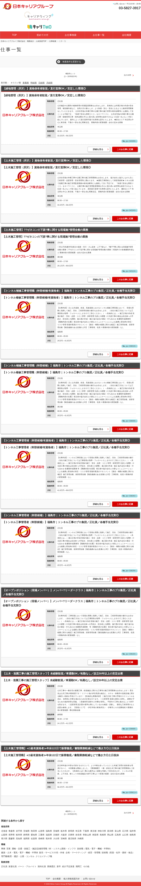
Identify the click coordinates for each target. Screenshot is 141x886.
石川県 (125, 831)
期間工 (79, 866)
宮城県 (26, 831)
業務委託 (51, 866)
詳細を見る (98, 149)
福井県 (133, 831)
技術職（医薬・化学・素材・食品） (118, 852)
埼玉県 (78, 831)
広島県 (118, 835)
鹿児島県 (72, 838)
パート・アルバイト (27, 866)
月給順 (49, 83)
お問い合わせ (89, 879)
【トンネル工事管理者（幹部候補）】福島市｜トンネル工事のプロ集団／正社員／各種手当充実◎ (61, 515)
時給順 (34, 83)
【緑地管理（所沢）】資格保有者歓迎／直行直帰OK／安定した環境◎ (44, 88)
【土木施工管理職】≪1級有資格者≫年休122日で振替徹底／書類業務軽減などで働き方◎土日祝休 (61, 748)
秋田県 (34, 831)
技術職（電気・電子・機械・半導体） (94, 848)
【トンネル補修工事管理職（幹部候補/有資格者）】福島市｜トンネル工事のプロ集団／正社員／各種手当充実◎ (69, 290)
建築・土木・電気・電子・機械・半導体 (19, 852)
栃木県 (64, 831)
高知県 (19, 838)
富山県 (118, 831)
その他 (86, 866)
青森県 (11, 831)
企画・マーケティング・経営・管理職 (83, 852)
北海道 (4, 831)
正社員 (4, 866)
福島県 (49, 831)
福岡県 (26, 838)
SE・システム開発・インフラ (62, 848)
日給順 (41, 83)
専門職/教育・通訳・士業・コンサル (17, 856)
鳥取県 (95, 835)
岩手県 (19, 831)
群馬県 (71, 831)
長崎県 (41, 838)
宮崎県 (64, 838)
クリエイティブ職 (44, 856)
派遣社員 (12, 866)
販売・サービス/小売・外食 (51, 852)
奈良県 (78, 835)
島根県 (103, 835)
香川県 (4, 838)
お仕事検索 (70, 35)
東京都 (93, 831)
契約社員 (42, 866)
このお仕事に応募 (125, 149)
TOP (14, 35)
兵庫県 (71, 835)
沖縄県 (80, 838)
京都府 (56, 835)
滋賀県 (49, 835)
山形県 (41, 831)
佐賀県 (34, 838)
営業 (8, 848)
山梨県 (4, 835)
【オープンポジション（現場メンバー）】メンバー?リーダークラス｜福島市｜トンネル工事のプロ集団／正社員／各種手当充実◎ (69, 592)
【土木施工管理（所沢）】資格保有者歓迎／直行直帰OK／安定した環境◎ (47, 160)
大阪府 (64, 835)
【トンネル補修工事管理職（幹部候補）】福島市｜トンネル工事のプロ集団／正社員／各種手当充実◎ (63, 365)
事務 (3, 848)
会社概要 (126, 35)
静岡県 (26, 835)
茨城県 (56, 831)
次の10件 (127, 75)
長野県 (11, 835)
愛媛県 (11, 838)
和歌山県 (87, 835)
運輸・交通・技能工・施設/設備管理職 (29, 848)
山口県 (125, 835)
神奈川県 (102, 831)
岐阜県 (19, 835)
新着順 (26, 83)
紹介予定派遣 (68, 866)
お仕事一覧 (98, 35)
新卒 (59, 866)
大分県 (56, 838)
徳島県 (133, 835)
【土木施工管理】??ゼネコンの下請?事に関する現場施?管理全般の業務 (45, 229)
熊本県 (49, 838)
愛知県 (34, 835)
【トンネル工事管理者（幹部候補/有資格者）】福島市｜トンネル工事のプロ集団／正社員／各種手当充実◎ (66, 440)
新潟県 (110, 831)
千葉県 (86, 831)
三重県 (41, 835)
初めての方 (42, 35)
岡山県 (110, 835)
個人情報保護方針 (71, 879)
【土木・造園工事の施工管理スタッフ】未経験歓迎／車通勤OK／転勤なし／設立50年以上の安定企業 (63, 673)
